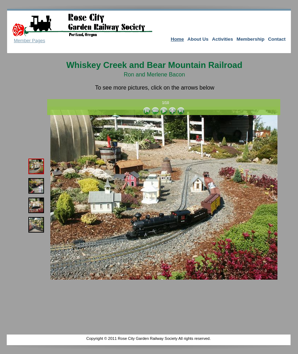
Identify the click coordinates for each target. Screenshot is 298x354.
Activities (222, 39)
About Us (197, 39)
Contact (277, 39)
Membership (251, 39)
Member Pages (29, 40)
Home (177, 39)
